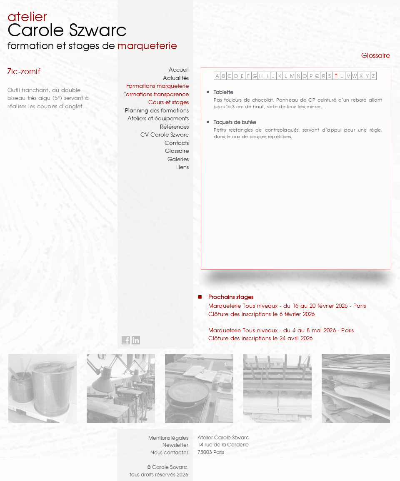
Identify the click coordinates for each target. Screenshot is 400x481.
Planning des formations (157, 110)
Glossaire (177, 151)
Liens (182, 167)
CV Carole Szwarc (164, 134)
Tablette (223, 91)
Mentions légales (168, 437)
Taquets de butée (235, 121)
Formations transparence (156, 94)
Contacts (177, 143)
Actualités (176, 78)
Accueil (179, 69)
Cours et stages (168, 102)
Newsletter (175, 444)
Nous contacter (169, 452)
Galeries (178, 159)
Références (174, 126)
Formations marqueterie (157, 86)
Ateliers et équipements (158, 118)
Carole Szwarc (67, 29)
